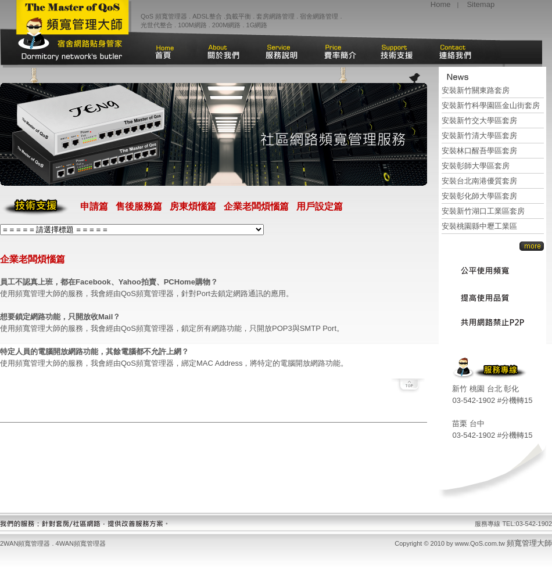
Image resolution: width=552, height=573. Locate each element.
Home (441, 4)
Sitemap (480, 4)
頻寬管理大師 (529, 543)
